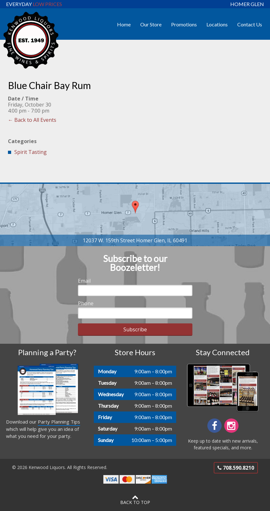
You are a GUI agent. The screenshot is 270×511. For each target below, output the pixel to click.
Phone (85, 303)
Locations (217, 24)
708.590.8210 (236, 467)
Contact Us (249, 24)
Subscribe (135, 329)
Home (124, 24)
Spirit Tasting (30, 151)
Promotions (184, 24)
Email (84, 280)
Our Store (151, 24)
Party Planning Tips (59, 421)
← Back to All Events (32, 119)
